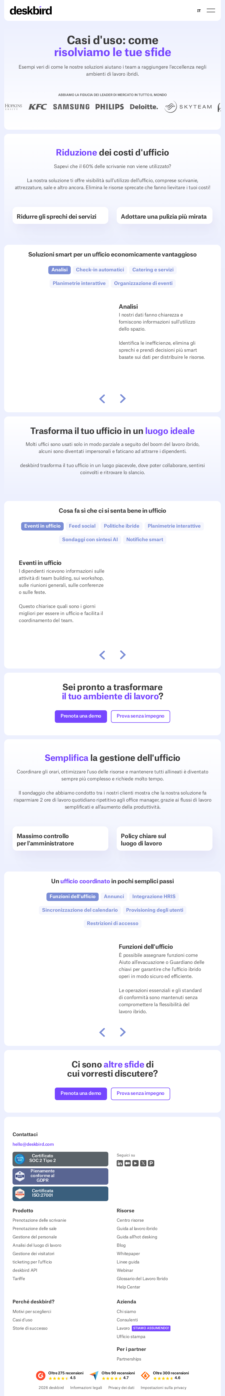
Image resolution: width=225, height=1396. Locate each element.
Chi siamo (126, 1312)
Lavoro (123, 1328)
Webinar (125, 1270)
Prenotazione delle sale (35, 1229)
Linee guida (128, 1262)
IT (199, 10)
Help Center (128, 1287)
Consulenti (127, 1320)
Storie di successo (30, 1328)
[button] (211, 11)
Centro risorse (130, 1220)
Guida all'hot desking (137, 1237)
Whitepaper (128, 1254)
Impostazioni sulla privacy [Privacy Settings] (163, 1388)
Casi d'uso (22, 1320)
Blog (121, 1245)
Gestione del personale (35, 1237)
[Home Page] (31, 10)
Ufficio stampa (131, 1337)
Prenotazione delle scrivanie (39, 1220)
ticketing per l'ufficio (32, 1262)
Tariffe (19, 1279)
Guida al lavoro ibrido (137, 1229)
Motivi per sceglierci (32, 1312)
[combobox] (199, 10)
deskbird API (25, 1270)
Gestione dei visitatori (33, 1254)
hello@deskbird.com (33, 1144)
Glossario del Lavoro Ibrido (142, 1279)
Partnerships (129, 1359)
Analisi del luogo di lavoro (37, 1245)
